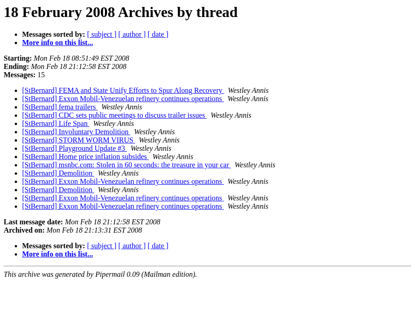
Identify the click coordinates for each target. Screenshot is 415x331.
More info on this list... (57, 42)
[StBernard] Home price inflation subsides (85, 156)
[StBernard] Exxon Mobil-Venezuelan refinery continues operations (123, 99)
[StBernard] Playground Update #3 (74, 148)
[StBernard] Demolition (58, 173)
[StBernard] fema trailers (60, 107)
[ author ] (132, 34)
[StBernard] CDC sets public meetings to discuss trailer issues (114, 115)
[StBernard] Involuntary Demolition (76, 132)
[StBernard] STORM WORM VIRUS (78, 140)
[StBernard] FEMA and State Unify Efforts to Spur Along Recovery (123, 90)
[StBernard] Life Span (55, 123)
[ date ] (157, 34)
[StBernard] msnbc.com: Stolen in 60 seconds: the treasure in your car (126, 165)
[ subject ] (102, 34)
